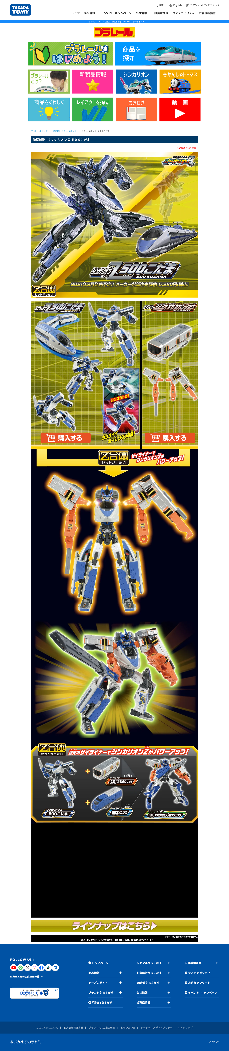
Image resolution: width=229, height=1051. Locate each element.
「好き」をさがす (102, 1002)
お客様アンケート (199, 983)
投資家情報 (143, 1002)
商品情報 (94, 973)
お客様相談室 (193, 963)
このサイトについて (47, 1027)
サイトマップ (185, 1027)
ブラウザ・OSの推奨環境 (102, 1027)
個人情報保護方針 (73, 1027)
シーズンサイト (98, 983)
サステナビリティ (199, 973)
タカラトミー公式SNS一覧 (24, 976)
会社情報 (142, 993)
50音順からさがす (147, 983)
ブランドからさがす (100, 993)
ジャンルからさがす (149, 963)
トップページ (100, 963)
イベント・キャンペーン (202, 993)
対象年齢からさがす (149, 973)
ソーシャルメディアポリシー (156, 1027)
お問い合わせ (128, 1027)
